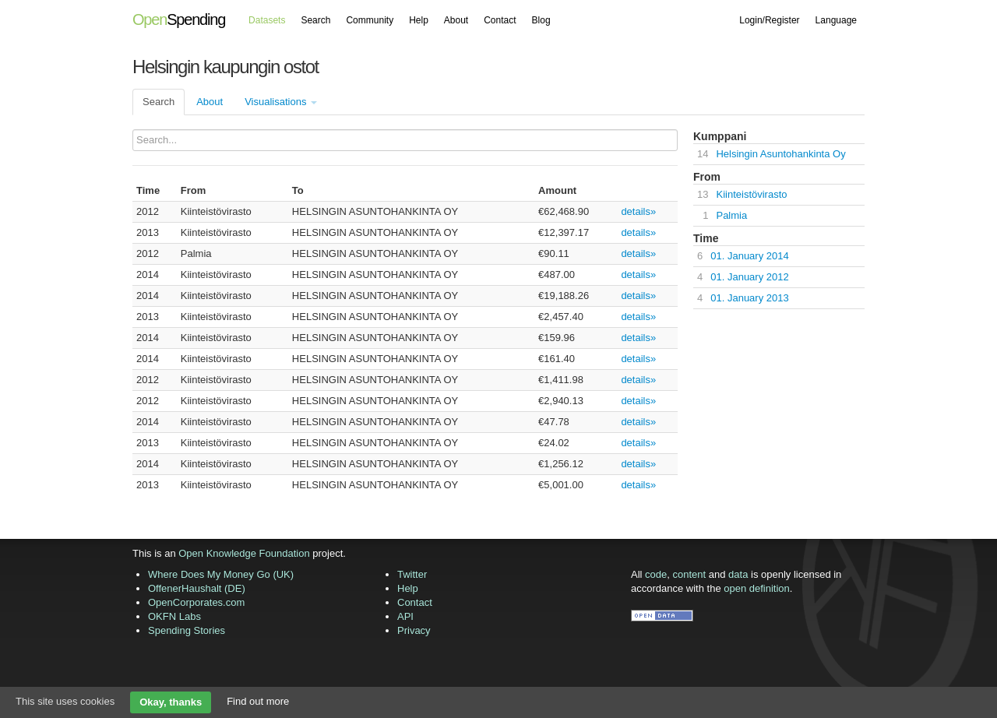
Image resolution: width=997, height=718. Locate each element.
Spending (178, 19)
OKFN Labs (174, 616)
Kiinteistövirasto (751, 194)
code (656, 574)
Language (836, 20)
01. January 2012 (749, 277)
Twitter (412, 574)
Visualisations (281, 101)
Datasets (266, 20)
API (405, 616)
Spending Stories (186, 630)
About (456, 20)
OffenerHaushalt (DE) (196, 588)
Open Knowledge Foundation (243, 553)
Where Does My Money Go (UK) (221, 574)
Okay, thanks (170, 702)
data (738, 574)
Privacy (414, 630)
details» (638, 211)
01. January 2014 (749, 256)
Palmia (731, 215)
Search (315, 20)
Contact (500, 20)
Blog (541, 20)
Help (418, 20)
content (689, 574)
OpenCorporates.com (196, 602)
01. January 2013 (749, 298)
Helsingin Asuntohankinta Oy (780, 154)
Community (369, 20)
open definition (757, 588)
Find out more (258, 701)
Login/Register (769, 20)
